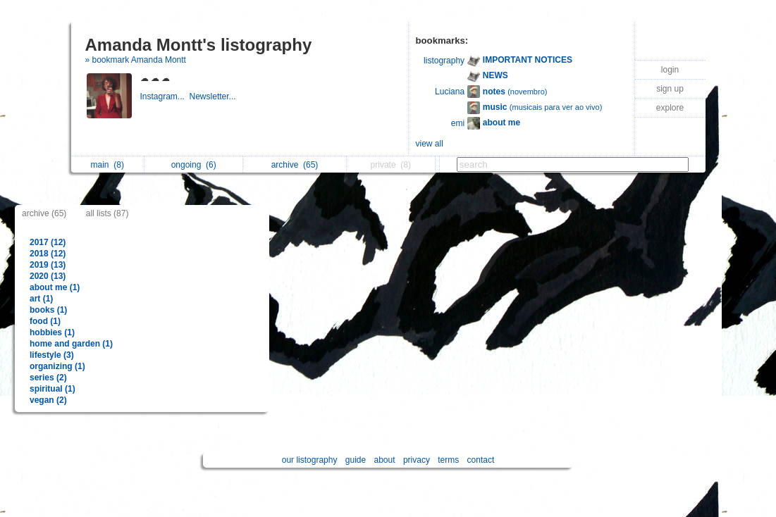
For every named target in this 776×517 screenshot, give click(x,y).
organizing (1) (57, 366)
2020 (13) (48, 276)
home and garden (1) (71, 344)
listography (444, 61)
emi (457, 123)
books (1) (48, 310)
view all (429, 144)
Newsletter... (214, 96)
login (670, 70)
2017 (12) (48, 242)
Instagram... (165, 96)
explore (670, 108)
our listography (310, 460)
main (107, 165)
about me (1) (55, 287)
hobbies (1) (52, 332)
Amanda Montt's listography (198, 44)
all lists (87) (107, 213)
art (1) (41, 299)
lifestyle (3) (52, 355)
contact (481, 460)
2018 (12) (48, 253)
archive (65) (44, 213)
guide (355, 460)
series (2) (48, 377)
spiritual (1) (52, 389)
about (384, 460)
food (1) (45, 321)
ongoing (193, 165)
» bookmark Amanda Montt (135, 60)
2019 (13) (48, 265)
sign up (670, 89)
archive (295, 165)
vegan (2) (48, 400)
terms (448, 460)
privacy (416, 460)
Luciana (449, 91)
